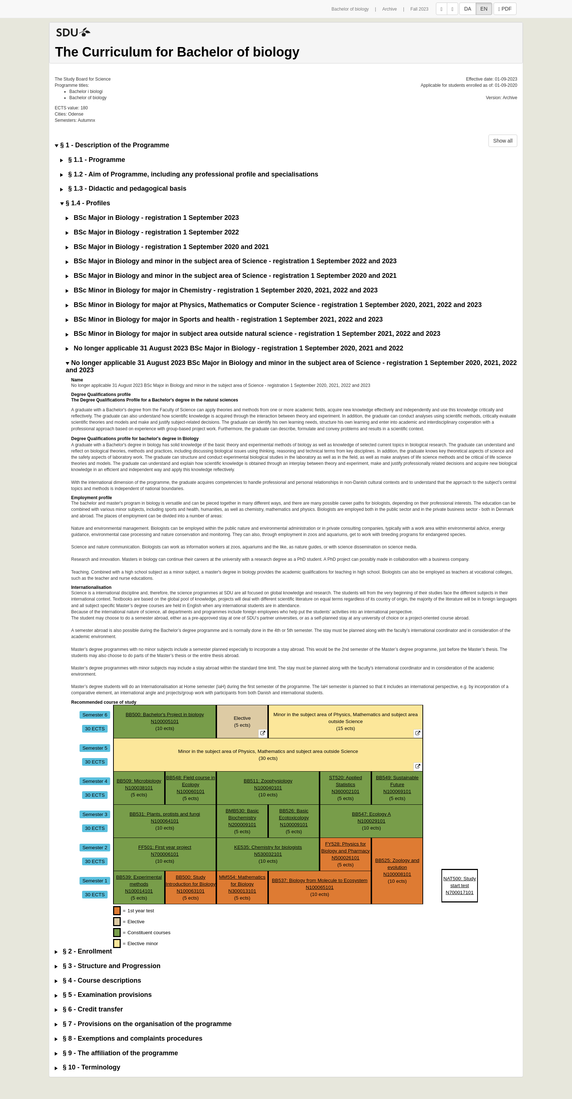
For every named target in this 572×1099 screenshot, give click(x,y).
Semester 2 (94, 847)
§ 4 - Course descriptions (98, 980)
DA (467, 9)
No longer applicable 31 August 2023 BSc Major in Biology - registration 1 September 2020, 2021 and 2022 (234, 348)
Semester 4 (94, 781)
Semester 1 (94, 880)
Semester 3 (94, 814)
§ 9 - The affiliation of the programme (116, 1053)
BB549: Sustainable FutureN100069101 (397, 784)
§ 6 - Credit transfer (89, 1009)
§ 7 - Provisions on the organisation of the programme (143, 1024)
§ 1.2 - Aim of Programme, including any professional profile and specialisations (189, 174)
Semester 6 (94, 714)
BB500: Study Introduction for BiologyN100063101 (190, 884)
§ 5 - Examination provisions (103, 994)
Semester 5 (94, 747)
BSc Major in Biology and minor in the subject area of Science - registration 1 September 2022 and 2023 (231, 261)
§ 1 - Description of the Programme (112, 145)
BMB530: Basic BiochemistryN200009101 (242, 817)
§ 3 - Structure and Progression (108, 966)
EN (483, 9)
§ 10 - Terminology (87, 1067)
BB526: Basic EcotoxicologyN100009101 (294, 817)
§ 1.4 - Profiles (85, 203)
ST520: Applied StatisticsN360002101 (345, 784)
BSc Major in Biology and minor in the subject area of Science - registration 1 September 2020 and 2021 (231, 275)
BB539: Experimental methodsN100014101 (139, 884)
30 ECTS (95, 728)
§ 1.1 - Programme (92, 159)
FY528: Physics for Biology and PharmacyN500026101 (345, 851)
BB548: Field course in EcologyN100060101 (190, 784)
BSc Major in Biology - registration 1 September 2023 (152, 217)
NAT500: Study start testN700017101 (459, 885)
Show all (503, 141)
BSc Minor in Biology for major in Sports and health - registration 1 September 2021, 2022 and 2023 (224, 319)
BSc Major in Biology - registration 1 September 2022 (152, 232)
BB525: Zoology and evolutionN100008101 (397, 867)
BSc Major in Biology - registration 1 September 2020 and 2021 (167, 247)
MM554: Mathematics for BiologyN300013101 (242, 884)
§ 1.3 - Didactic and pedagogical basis (123, 188)
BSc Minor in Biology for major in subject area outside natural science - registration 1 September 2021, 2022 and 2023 (253, 333)
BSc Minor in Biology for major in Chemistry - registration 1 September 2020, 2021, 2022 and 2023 (222, 290)
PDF (505, 9)
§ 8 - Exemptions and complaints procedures (128, 1038)
